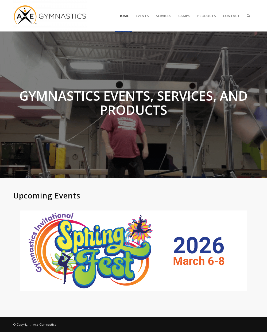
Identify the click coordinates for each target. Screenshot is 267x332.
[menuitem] (123, 15)
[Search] (248, 15)
